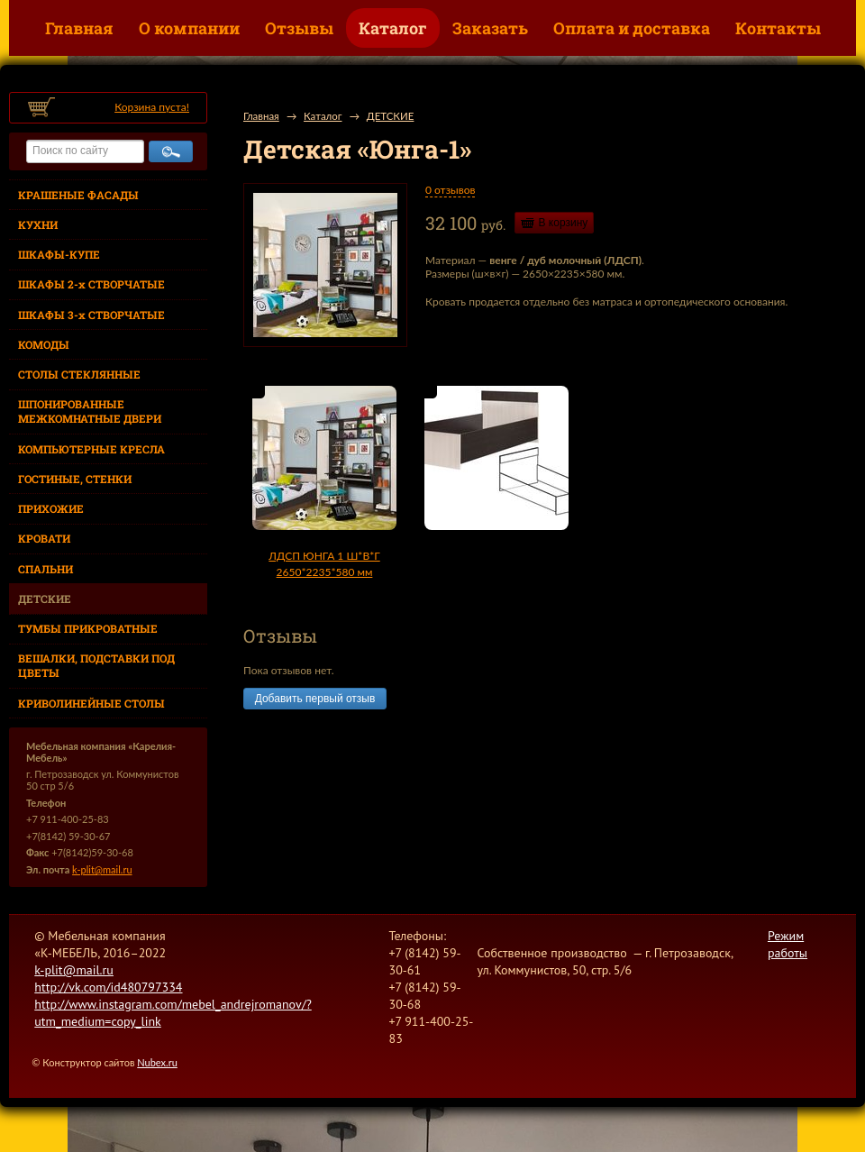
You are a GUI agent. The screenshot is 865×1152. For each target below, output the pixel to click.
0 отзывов (450, 190)
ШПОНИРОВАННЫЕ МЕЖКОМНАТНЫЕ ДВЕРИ (89, 411)
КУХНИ (38, 224)
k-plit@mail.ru (102, 869)
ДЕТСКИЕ (44, 598)
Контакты (778, 28)
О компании (189, 28)
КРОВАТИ (44, 538)
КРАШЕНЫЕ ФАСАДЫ (78, 194)
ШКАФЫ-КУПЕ (59, 254)
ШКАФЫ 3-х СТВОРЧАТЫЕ (91, 314)
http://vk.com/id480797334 (108, 987)
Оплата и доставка (631, 28)
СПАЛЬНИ (45, 569)
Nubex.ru (157, 1062)
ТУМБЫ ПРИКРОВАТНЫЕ (88, 628)
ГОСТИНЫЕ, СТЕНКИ (75, 478)
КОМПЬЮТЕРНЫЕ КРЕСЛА (91, 449)
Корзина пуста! (151, 107)
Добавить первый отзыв (315, 698)
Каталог (393, 28)
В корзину (563, 222)
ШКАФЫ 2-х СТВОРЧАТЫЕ (91, 284)
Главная (79, 28)
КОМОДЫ (43, 344)
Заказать (490, 28)
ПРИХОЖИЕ (51, 508)
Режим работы (787, 944)
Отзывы (299, 28)
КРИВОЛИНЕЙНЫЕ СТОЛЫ (91, 703)
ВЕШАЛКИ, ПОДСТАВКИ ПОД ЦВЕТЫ (96, 665)
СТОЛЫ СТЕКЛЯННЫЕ (79, 374)
